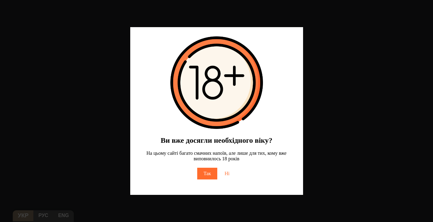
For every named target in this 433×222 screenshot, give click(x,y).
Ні (227, 173)
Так (207, 173)
